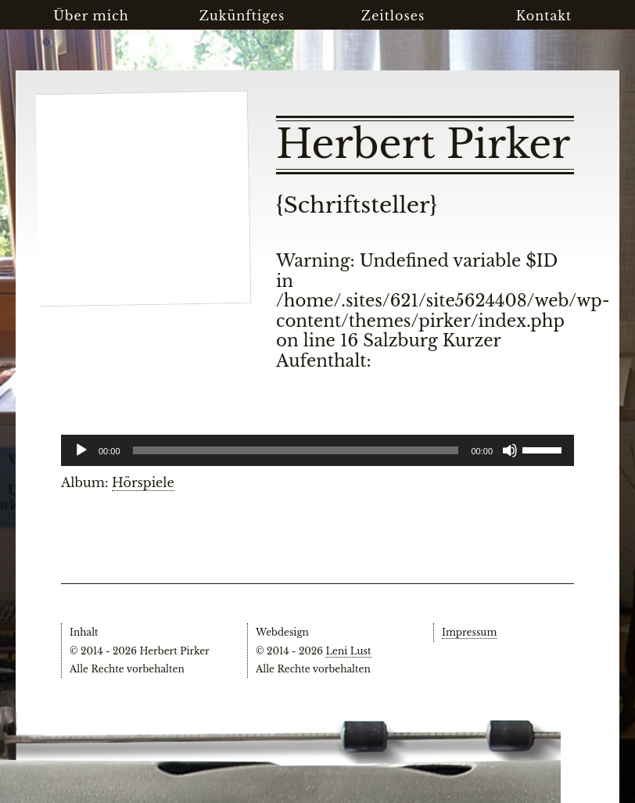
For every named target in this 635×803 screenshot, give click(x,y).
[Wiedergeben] (81, 450)
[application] (317, 450)
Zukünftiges (242, 15)
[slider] (544, 449)
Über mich (91, 15)
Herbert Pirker (423, 144)
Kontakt (544, 15)
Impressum (469, 632)
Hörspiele (143, 482)
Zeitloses (393, 15)
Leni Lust (348, 651)
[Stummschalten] (510, 450)
